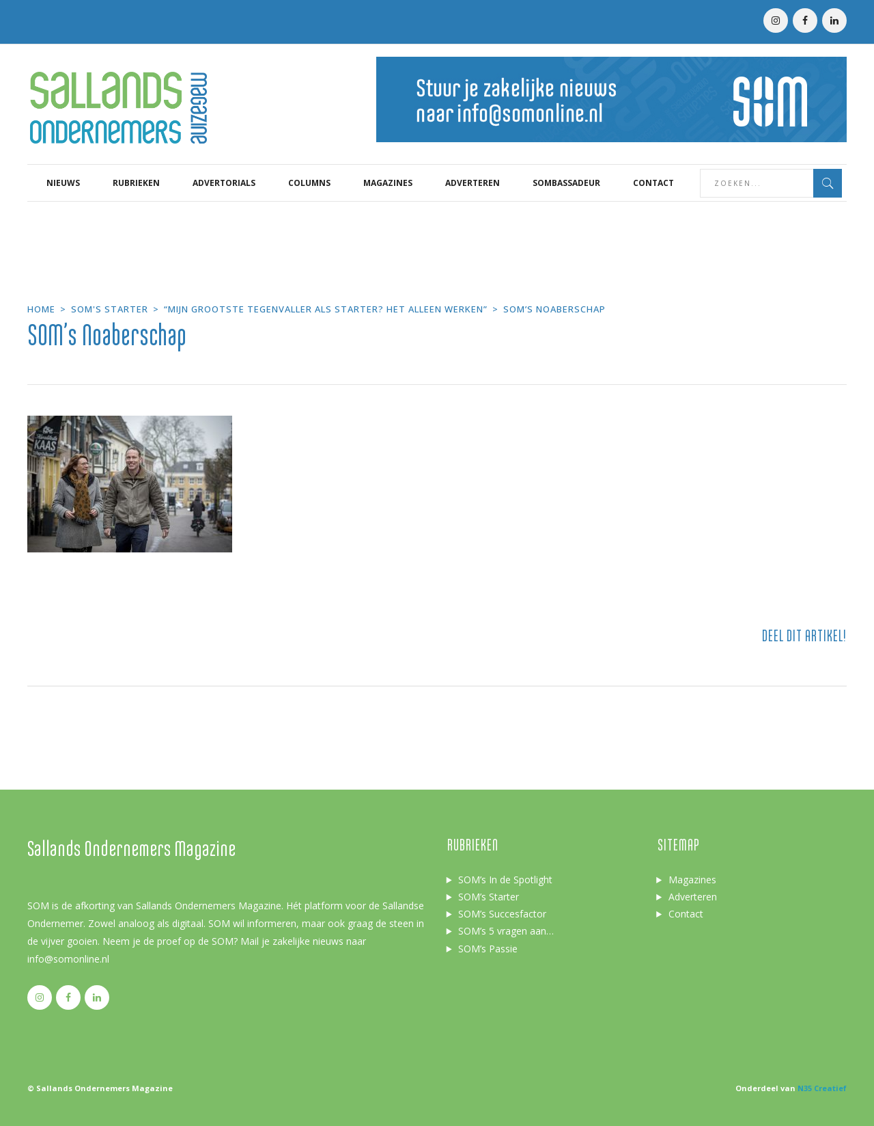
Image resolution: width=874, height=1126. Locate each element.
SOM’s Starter (488, 896)
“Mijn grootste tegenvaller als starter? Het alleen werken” (326, 309)
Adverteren (692, 896)
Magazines (692, 879)
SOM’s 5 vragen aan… (506, 930)
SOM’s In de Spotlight (505, 879)
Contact (685, 913)
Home (41, 309)
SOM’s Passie (488, 948)
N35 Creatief (822, 1088)
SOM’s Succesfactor (502, 913)
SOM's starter (109, 309)
